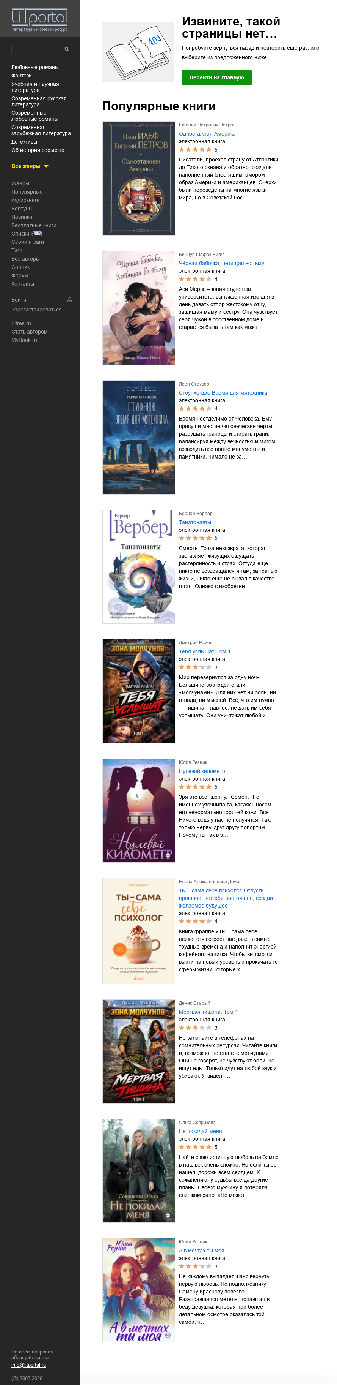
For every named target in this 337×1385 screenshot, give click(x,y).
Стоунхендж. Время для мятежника (223, 393)
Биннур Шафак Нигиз (202, 254)
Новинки (21, 217)
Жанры (20, 183)
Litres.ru (21, 323)
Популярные (27, 192)
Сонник (20, 267)
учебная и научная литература (35, 87)
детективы (24, 142)
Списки (20, 234)
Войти (18, 300)
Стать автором (29, 332)
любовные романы (35, 67)
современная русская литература (39, 101)
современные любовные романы (34, 116)
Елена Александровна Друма (210, 881)
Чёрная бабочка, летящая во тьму (221, 263)
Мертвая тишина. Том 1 (208, 1012)
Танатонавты (195, 522)
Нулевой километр (202, 771)
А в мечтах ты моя (201, 1250)
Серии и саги (27, 242)
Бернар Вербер (196, 513)
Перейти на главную (217, 77)
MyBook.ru (24, 340)
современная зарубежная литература (41, 130)
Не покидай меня (200, 1131)
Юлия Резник (193, 762)
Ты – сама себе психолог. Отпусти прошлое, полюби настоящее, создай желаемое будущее (226, 898)
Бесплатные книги (33, 225)
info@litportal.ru (28, 1365)
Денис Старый (194, 1003)
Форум (19, 275)
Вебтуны (22, 209)
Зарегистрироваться (36, 310)
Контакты (22, 284)
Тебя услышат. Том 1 (205, 651)
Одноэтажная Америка (207, 134)
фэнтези (21, 76)
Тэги (16, 250)
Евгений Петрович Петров (207, 125)
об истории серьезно (37, 150)
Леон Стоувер (194, 384)
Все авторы (25, 259)
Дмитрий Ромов (195, 642)
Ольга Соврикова (197, 1122)
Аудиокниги (25, 200)
